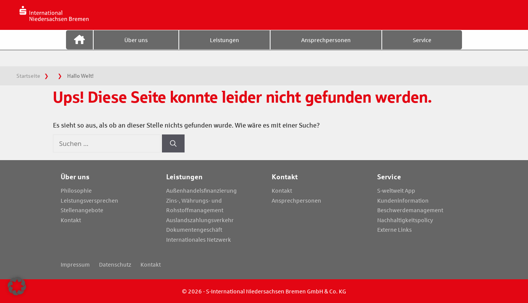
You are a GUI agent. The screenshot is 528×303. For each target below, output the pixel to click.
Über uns (136, 47)
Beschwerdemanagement (410, 209)
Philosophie (76, 190)
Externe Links (394, 229)
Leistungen (224, 47)
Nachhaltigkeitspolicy (405, 219)
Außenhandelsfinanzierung (201, 190)
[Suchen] (173, 143)
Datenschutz (115, 264)
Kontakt (71, 219)
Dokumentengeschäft (194, 229)
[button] (17, 286)
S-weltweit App (396, 190)
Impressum (75, 264)
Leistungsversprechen (89, 200)
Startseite (79, 47)
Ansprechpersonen (326, 47)
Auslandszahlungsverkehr (200, 219)
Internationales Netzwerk (198, 239)
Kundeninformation (403, 200)
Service (422, 47)
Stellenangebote (82, 209)
